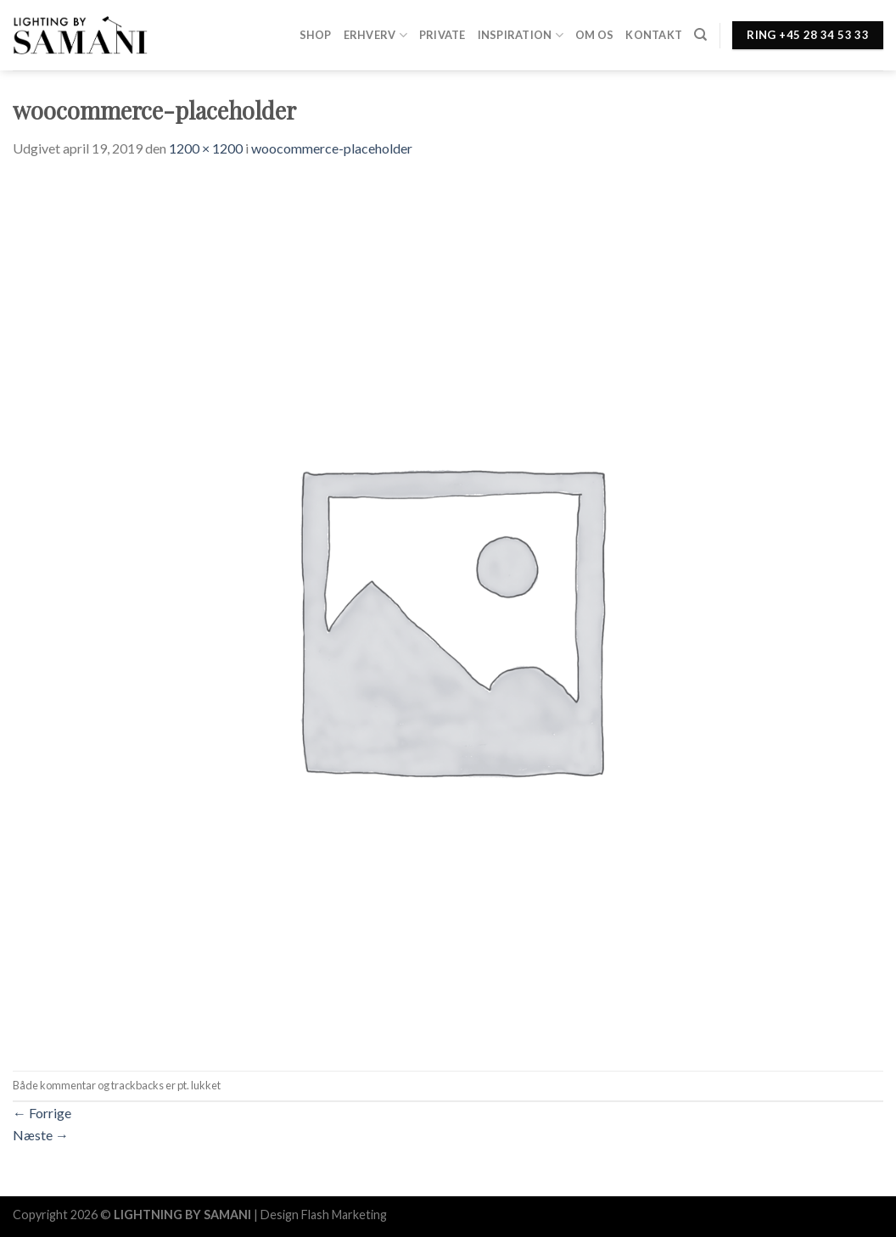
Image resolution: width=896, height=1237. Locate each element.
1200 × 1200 (206, 148)
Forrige (42, 1113)
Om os (594, 35)
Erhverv (375, 35)
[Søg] (700, 35)
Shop (316, 35)
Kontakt (653, 35)
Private (442, 35)
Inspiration (520, 35)
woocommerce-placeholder (331, 148)
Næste (41, 1135)
